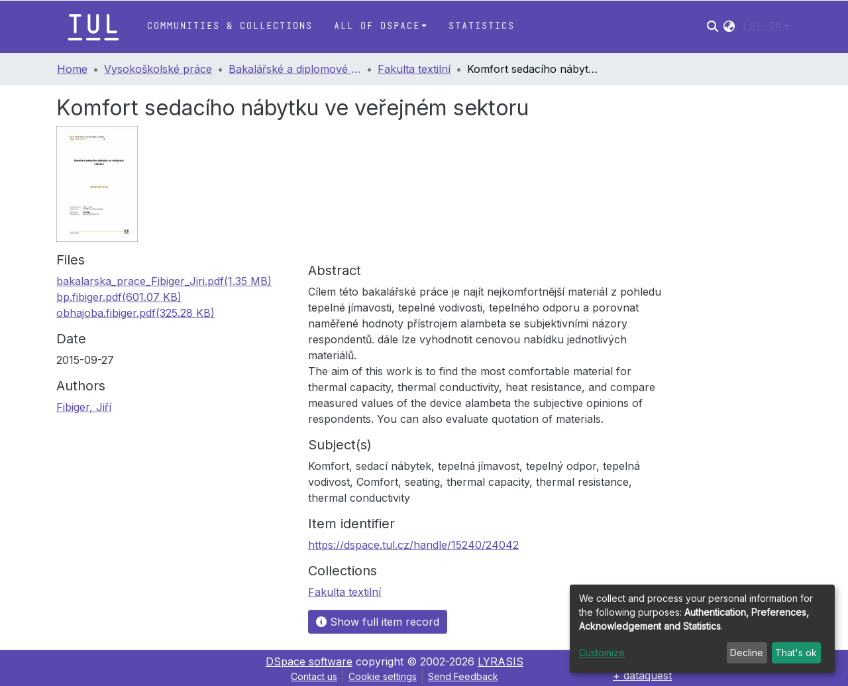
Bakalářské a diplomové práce (295, 69)
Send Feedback (463, 676)
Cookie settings (382, 676)
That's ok (796, 652)
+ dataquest (642, 675)
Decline (746, 652)
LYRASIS (500, 661)
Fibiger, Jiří (83, 407)
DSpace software (309, 661)
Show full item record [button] (377, 621)
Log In (762, 26)
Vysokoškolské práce (158, 69)
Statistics (481, 26)
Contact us (314, 676)
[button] (729, 26)
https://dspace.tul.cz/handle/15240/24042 (413, 544)
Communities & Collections (229, 26)
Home (72, 69)
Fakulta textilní (414, 69)
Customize (602, 652)
